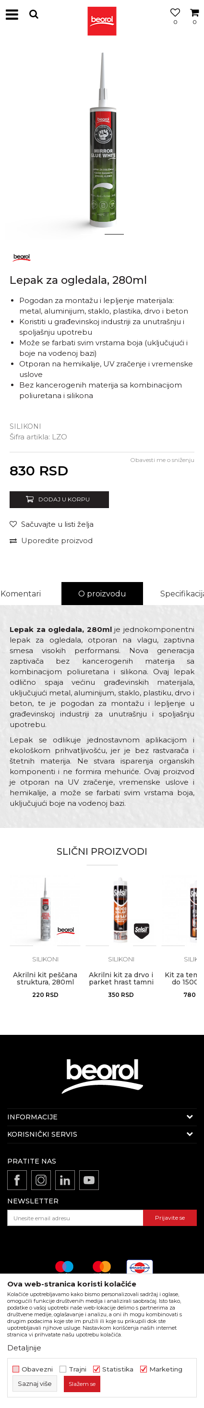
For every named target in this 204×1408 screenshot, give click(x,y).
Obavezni (37, 1369)
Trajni (77, 1369)
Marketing (165, 1369)
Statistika (117, 1369)
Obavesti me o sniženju (162, 459)
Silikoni (25, 426)
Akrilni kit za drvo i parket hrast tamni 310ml (121, 982)
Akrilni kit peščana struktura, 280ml (45, 978)
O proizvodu (102, 593)
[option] (102, 143)
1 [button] (90, 234)
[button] (33, 14)
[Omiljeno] (172, 25)
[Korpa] (194, 25)
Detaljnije (24, 1347)
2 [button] (114, 234)
